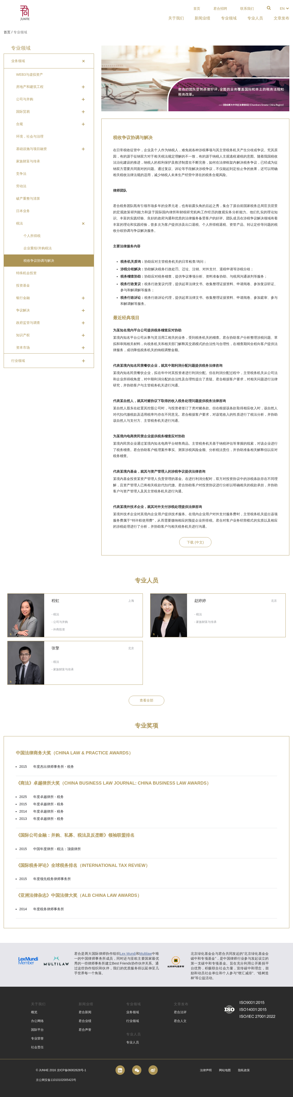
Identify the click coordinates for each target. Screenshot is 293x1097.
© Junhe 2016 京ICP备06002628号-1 (61, 1070)
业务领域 (132, 1012)
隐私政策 (244, 1070)
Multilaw (145, 954)
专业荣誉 (37, 1038)
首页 (196, 8)
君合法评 (180, 1012)
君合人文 (180, 1021)
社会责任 (37, 1047)
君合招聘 (220, 8)
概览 (34, 1012)
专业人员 (132, 1042)
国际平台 (37, 1029)
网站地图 (225, 1070)
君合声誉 (85, 1029)
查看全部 (146, 700)
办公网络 (37, 1021)
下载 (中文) (195, 542)
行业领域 (132, 1021)
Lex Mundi (128, 954)
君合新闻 (85, 1012)
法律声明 (206, 1070)
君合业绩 (85, 1021)
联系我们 (247, 8)
